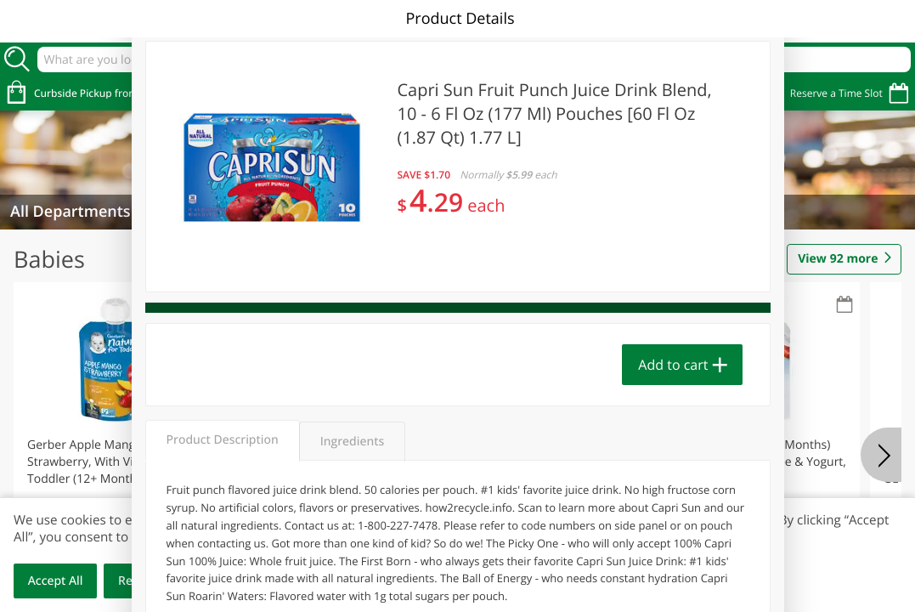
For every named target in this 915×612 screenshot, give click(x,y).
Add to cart (673, 364)
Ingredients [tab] (352, 442)
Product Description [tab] (223, 440)
